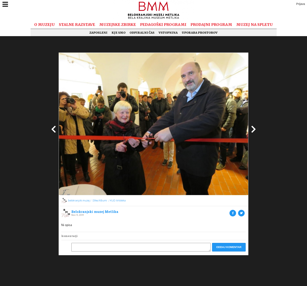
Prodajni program (211, 24)
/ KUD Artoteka (117, 200)
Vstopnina (168, 32)
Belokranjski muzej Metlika (94, 211)
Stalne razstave (77, 24)
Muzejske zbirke (117, 24)
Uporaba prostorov (200, 32)
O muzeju (44, 24)
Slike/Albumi (99, 200)
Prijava (300, 4)
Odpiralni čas (142, 32)
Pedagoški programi (163, 24)
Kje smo (119, 32)
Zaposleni (98, 32)
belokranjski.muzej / (79, 200)
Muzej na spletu (254, 24)
